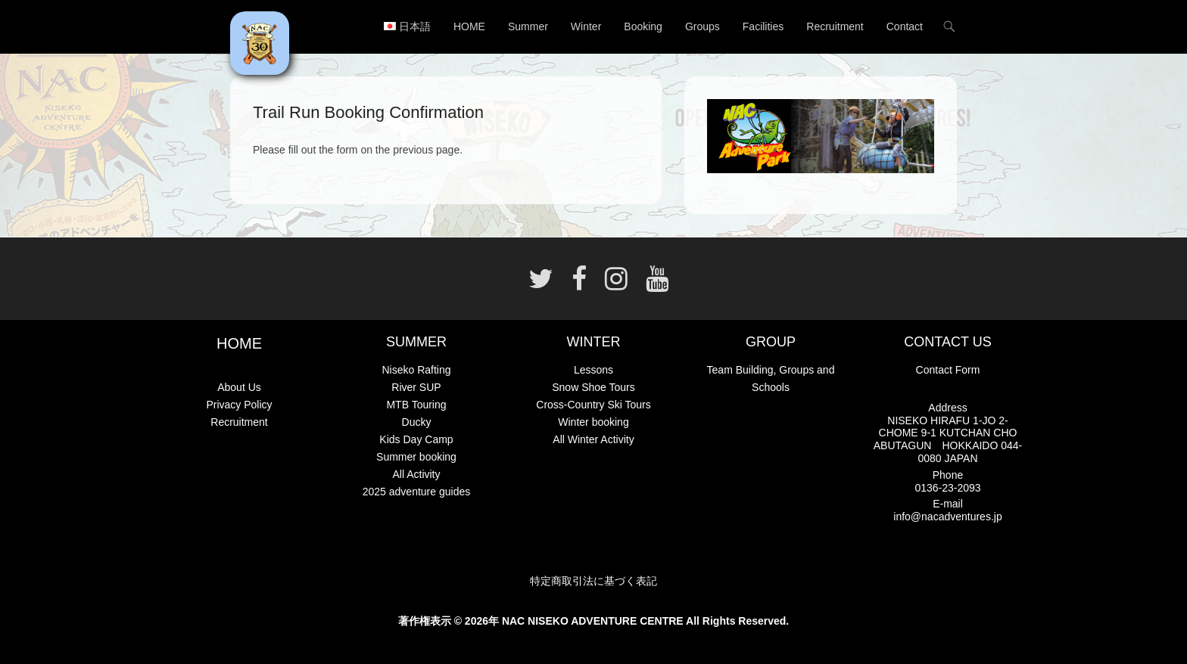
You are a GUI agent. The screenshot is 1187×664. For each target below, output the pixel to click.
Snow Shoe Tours (593, 387)
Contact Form (948, 370)
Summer (528, 26)
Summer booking (416, 457)
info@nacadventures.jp (947, 516)
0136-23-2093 (947, 488)
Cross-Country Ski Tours (593, 405)
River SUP (416, 387)
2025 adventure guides (416, 492)
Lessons (593, 370)
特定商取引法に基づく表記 (593, 581)
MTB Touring (416, 405)
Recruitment (834, 26)
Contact (904, 26)
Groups (702, 26)
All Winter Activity (593, 439)
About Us (239, 387)
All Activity (416, 474)
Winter (586, 26)
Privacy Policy (239, 405)
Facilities (763, 26)
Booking (643, 26)
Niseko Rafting (416, 370)
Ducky (416, 422)
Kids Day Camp (416, 439)
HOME (469, 26)
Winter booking (593, 422)
